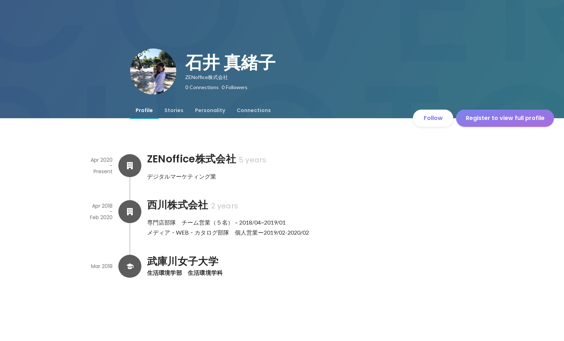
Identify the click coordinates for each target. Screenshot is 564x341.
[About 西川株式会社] (129, 211)
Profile (144, 110)
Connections (254, 110)
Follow (433, 118)
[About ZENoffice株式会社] (129, 165)
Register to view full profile (505, 118)
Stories (173, 110)
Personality (210, 110)
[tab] (144, 110)
